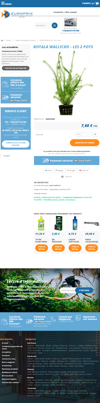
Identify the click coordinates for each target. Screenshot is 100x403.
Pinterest (83, 170)
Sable (51, 366)
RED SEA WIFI (87, 359)
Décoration (93, 350)
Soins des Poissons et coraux (73, 364)
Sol (95, 382)
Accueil (5, 343)
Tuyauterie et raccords (75, 350)
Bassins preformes (38, 380)
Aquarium (30, 359)
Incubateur (93, 393)
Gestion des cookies (10, 382)
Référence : (39, 119)
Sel (47, 366)
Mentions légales (9, 379)
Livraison (6, 355)
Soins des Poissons (75, 348)
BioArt (57, 374)
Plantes (30, 369)
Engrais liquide (69, 374)
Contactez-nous (8, 359)
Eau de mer (32, 356)
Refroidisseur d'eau (90, 345)
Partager (59, 170)
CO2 (53, 348)
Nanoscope (38, 364)
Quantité (39, 134)
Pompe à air (72, 345)
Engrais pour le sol (80, 374)
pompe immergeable (80, 391)
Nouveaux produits (10, 369)
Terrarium (31, 388)
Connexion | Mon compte (65, 12)
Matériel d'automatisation (59, 350)
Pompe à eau (64, 345)
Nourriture (41, 348)
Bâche (29, 380)
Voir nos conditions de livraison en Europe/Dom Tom (66, 153)
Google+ (71, 170)
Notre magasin (8, 362)
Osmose (48, 348)
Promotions (7, 366)
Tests (96, 348)
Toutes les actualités (15, 68)
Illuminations (56, 382)
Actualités (6, 352)
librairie (89, 374)
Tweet (48, 170)
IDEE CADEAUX (32, 353)
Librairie (40, 353)
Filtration (49, 345)
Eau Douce (31, 343)
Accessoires (37, 385)
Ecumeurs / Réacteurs (75, 359)
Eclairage (55, 345)
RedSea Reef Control (33, 361)
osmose (45, 364)
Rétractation (7, 376)
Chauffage (80, 345)
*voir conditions (16, 88)
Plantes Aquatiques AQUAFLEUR (37, 372)
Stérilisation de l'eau (62, 348)
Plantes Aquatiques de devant (57, 372)
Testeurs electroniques (34, 350)
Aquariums (30, 345)
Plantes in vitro (49, 374)
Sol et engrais (46, 350)
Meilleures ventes (9, 372)
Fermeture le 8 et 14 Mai (12, 51)
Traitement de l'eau (87, 348)
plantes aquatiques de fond (35, 374)
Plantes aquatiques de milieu (76, 372)
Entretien (86, 350)
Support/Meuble (40, 345)
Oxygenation (79, 380)
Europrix (7, 156)
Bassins (30, 377)
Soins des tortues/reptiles (35, 393)
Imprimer (68, 176)
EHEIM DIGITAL (32, 348)
